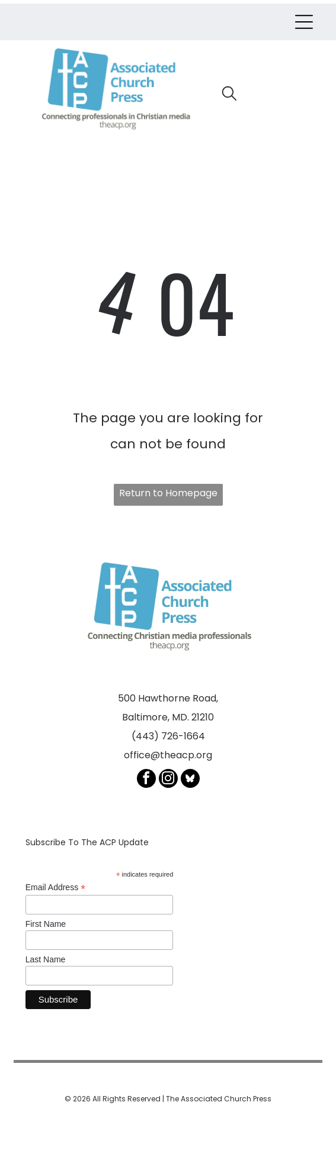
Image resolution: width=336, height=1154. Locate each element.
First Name (45, 924)
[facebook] (146, 780)
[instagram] (168, 780)
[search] (229, 95)
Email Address (55, 887)
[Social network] (190, 780)
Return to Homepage (168, 493)
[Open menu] (304, 22)
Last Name (45, 959)
